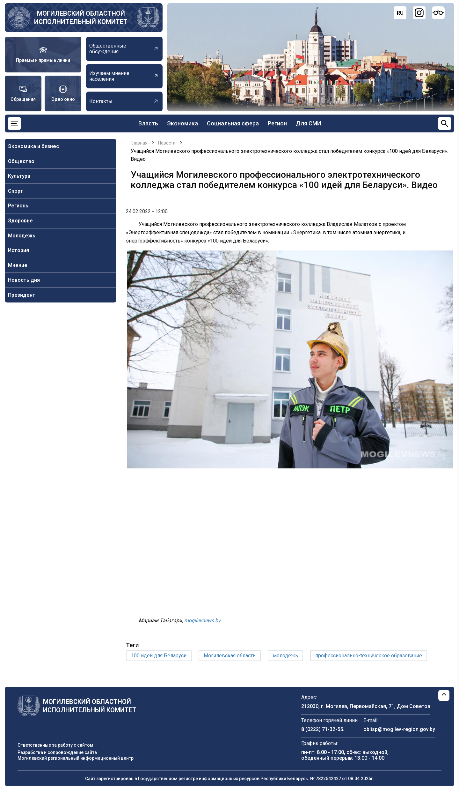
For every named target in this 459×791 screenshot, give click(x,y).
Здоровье (20, 221)
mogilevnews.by (202, 620)
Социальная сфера (233, 123)
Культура (19, 176)
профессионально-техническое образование (368, 656)
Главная (139, 143)
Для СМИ (308, 123)
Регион (277, 123)
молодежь (285, 656)
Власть (148, 123)
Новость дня (24, 280)
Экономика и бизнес (33, 146)
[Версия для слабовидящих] (438, 12)
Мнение (17, 265)
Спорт (15, 191)
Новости (167, 143)
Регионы (19, 206)
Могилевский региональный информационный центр (76, 758)
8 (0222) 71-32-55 (322, 729)
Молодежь (21, 236)
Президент (21, 295)
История (18, 250)
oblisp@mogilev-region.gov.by (399, 729)
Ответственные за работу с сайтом (55, 745)
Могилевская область (230, 656)
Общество (21, 161)
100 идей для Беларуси (158, 656)
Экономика (182, 123)
